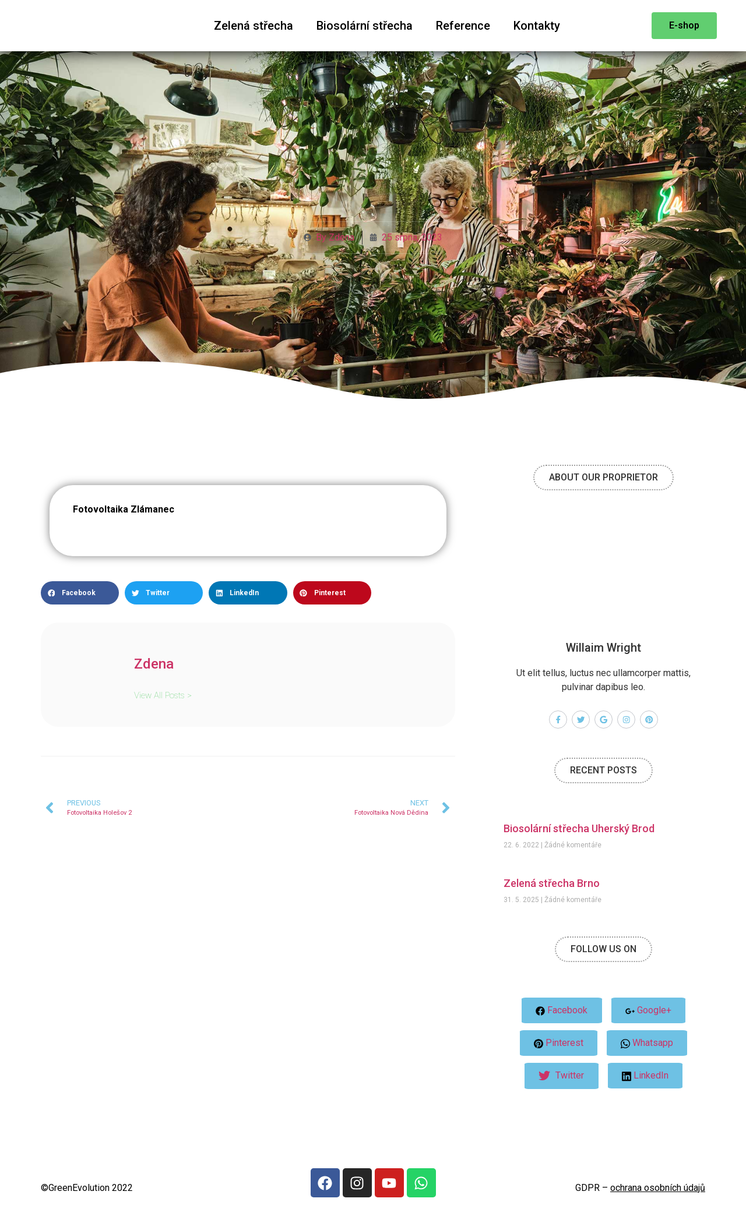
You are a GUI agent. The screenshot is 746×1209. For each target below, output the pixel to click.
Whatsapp (647, 1043)
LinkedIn (645, 1076)
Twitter (561, 1076)
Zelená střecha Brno (552, 883)
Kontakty (536, 26)
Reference (463, 26)
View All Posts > (163, 695)
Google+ (649, 1010)
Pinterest (558, 1043)
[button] (80, 592)
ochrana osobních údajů (657, 1187)
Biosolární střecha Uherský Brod (579, 828)
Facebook (561, 1010)
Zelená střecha (253, 26)
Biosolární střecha (364, 26)
